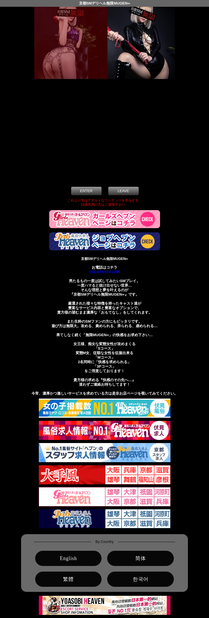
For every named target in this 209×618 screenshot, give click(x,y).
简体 (140, 558)
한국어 (141, 579)
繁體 (68, 579)
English (68, 558)
